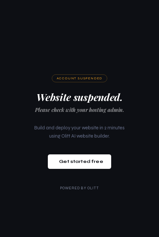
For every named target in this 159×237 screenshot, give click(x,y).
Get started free (81, 161)
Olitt (93, 188)
